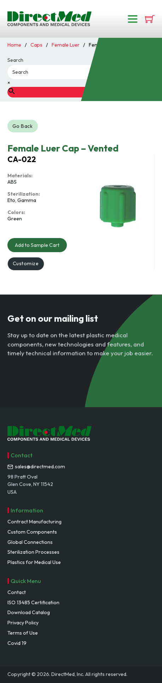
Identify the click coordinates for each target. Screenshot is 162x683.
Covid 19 (17, 643)
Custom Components (32, 532)
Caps (36, 45)
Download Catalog (28, 612)
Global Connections (30, 542)
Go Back (22, 126)
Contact (16, 592)
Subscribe (27, 381)
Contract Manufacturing (34, 521)
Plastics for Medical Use (34, 562)
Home (14, 45)
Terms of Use (22, 633)
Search (15, 60)
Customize (26, 263)
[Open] (132, 18)
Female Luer (66, 45)
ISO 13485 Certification (33, 602)
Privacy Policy (23, 622)
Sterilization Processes (33, 552)
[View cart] (150, 19)
